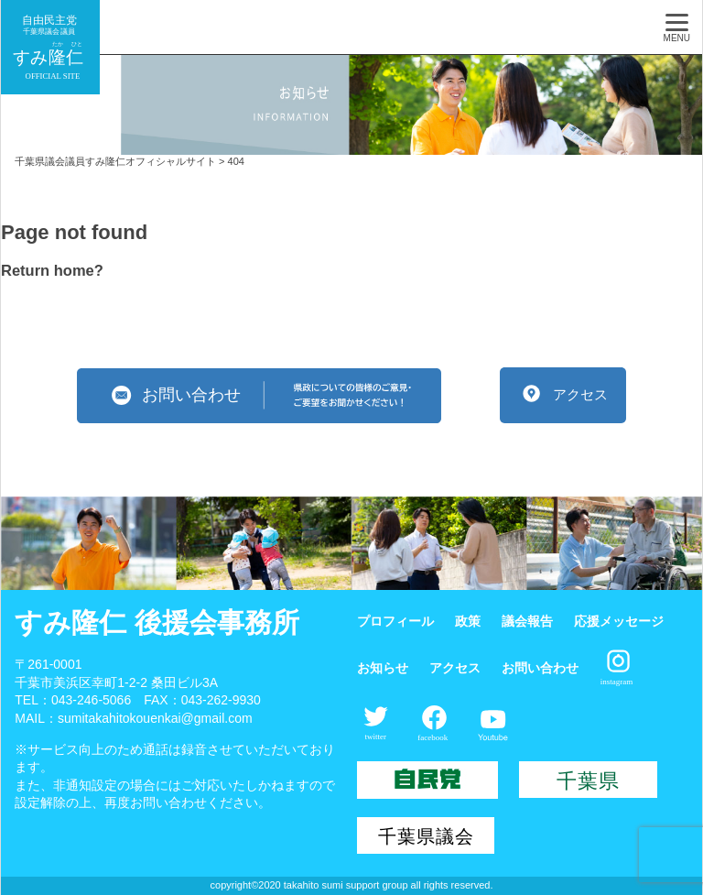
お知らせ (382, 667)
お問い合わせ (540, 667)
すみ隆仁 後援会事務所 (156, 622)
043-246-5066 (91, 700)
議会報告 (527, 621)
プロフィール (395, 621)
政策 (468, 621)
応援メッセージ (619, 621)
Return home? (52, 270)
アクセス (455, 667)
